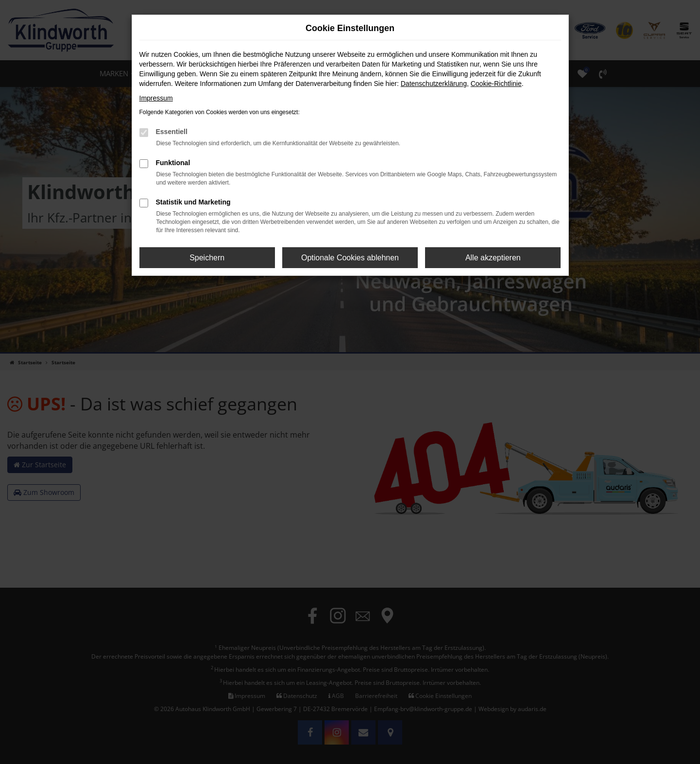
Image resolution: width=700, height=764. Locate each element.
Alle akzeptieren (493, 258)
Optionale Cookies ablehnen (350, 258)
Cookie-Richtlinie (496, 83)
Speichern (206, 258)
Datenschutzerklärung (434, 83)
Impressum (156, 98)
